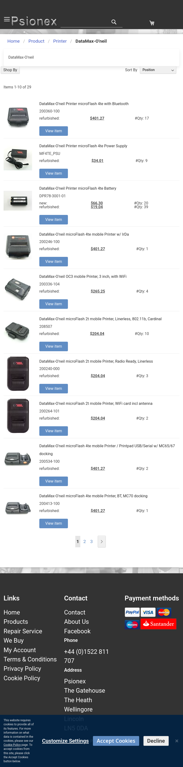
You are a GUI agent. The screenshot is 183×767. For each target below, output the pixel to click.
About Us (76, 621)
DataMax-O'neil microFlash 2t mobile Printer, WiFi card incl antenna (95, 403)
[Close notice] (177, 741)
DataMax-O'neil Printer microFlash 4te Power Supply (83, 146)
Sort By (131, 69)
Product (36, 41)
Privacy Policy (22, 668)
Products (16, 621)
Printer (60, 41)
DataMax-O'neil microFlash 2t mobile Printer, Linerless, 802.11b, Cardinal (100, 319)
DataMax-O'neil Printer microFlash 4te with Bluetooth (84, 104)
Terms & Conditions (30, 659)
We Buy (14, 640)
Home (13, 41)
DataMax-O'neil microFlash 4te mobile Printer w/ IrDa (84, 234)
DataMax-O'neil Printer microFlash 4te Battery (77, 188)
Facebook (77, 631)
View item (53, 131)
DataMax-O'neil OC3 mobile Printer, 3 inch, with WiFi (83, 276)
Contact (74, 612)
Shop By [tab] (10, 70)
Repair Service (23, 631)
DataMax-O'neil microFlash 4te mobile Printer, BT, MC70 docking (93, 496)
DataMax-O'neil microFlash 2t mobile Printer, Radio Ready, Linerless (96, 361)
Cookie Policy (22, 678)
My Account (20, 650)
